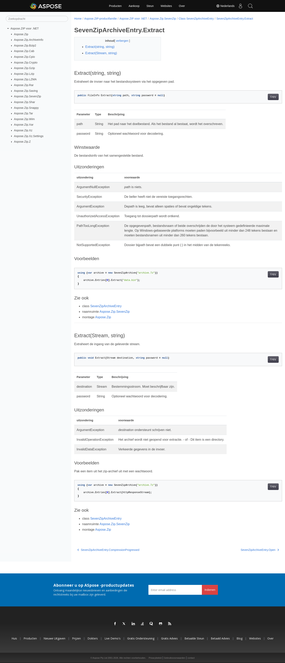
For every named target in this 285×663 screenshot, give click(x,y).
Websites (166, 6)
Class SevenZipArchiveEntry (196, 18)
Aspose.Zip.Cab (24, 51)
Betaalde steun (194, 638)
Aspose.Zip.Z (22, 141)
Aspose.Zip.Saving (26, 90)
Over (182, 6)
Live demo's (112, 638)
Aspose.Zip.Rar (24, 85)
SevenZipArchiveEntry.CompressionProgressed (108, 549)
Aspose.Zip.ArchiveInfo (28, 39)
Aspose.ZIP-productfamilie (100, 18)
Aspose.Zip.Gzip (24, 68)
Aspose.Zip (21, 34)
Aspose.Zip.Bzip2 (25, 45)
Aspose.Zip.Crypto (25, 62)
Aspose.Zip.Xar (23, 124)
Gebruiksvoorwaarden (174, 658)
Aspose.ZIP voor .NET (24, 28)
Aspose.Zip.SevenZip (27, 96)
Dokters (92, 638)
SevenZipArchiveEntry (106, 306)
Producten (115, 6)
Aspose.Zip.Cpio (24, 56)
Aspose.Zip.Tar (23, 113)
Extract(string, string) (100, 46)
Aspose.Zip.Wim (24, 119)
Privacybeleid (155, 658)
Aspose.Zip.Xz (23, 130)
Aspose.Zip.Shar (24, 102)
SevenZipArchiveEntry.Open (245, 549)
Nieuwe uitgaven (54, 638)
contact (191, 658)
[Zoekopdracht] (37, 19)
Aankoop (134, 6)
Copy (259, 97)
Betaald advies (220, 638)
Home (78, 18)
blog (239, 638)
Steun (150, 6)
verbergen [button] (119, 40)
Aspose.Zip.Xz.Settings (29, 135)
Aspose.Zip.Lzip (24, 73)
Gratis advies (169, 638)
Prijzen (76, 638)
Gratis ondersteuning (140, 638)
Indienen (209, 590)
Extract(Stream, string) (101, 53)
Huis (14, 638)
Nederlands (225, 6)
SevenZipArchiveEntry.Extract (234, 18)
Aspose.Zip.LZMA (25, 79)
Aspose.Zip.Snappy (26, 107)
